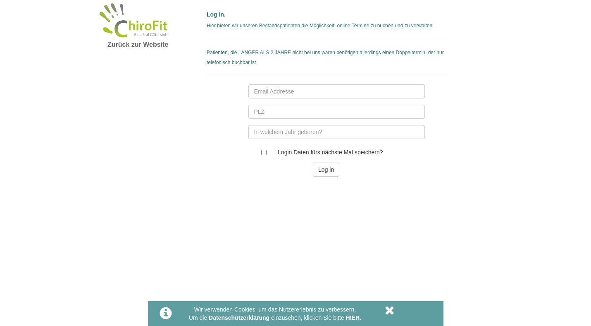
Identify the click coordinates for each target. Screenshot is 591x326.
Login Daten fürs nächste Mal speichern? (330, 152)
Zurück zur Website (137, 44)
